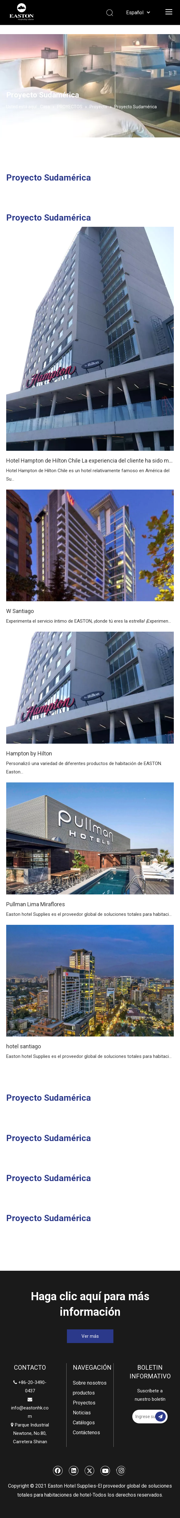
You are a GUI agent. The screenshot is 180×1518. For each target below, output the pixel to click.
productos (84, 1393)
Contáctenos (86, 1432)
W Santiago (20, 611)
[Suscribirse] (160, 1417)
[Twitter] (89, 1470)
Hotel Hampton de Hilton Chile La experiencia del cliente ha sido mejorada (90, 460)
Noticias (82, 1413)
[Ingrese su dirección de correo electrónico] (148, 1416)
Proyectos (84, 1403)
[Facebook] (58, 1470)
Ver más (90, 1336)
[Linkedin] (74, 1470)
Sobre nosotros (90, 1383)
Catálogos (84, 1423)
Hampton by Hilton (29, 753)
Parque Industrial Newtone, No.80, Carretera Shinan (30, 1433)
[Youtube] (105, 1470)
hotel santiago (23, 1046)
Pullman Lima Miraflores (35, 904)
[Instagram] (121, 1470)
